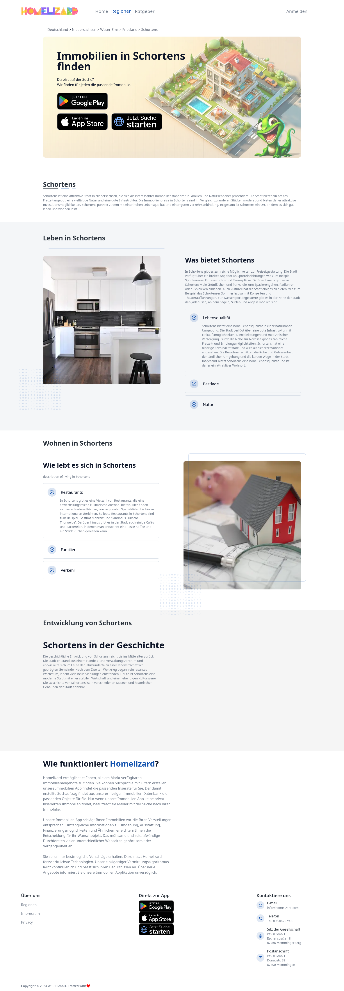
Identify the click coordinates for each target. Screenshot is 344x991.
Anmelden (295, 11)
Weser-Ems (109, 29)
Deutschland (57, 29)
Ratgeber (145, 11)
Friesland (129, 29)
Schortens (149, 29)
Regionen (121, 11)
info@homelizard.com (283, 908)
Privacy (27, 922)
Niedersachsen (84, 29)
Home (101, 11)
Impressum (30, 913)
